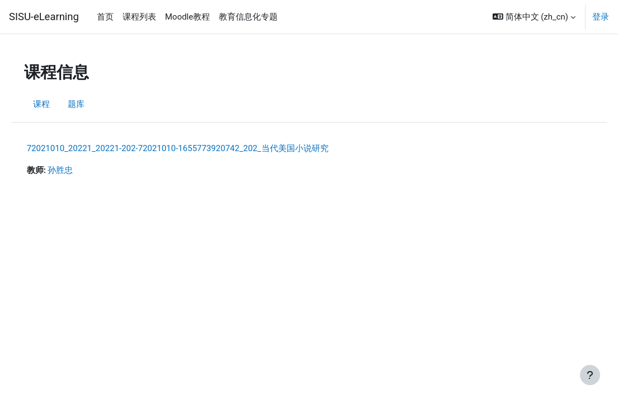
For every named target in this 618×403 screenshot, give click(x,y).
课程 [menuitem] (57, 105)
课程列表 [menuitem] (139, 17)
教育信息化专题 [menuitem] (248, 17)
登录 (600, 17)
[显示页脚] (590, 375)
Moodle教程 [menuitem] (187, 17)
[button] (534, 17)
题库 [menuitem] (91, 105)
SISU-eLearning (44, 16)
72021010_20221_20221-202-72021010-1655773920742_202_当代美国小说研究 (193, 148)
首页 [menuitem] (105, 17)
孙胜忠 (76, 171)
